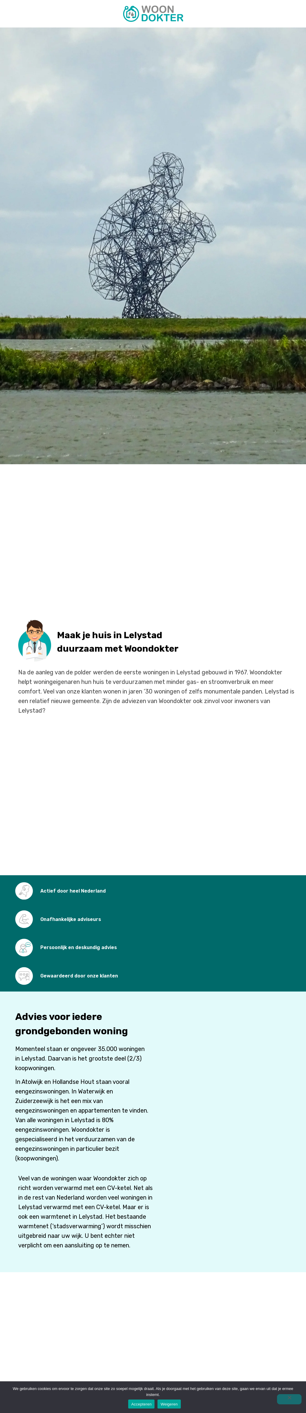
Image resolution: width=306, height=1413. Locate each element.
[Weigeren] (289, 1399)
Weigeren (169, 1404)
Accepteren (141, 1404)
